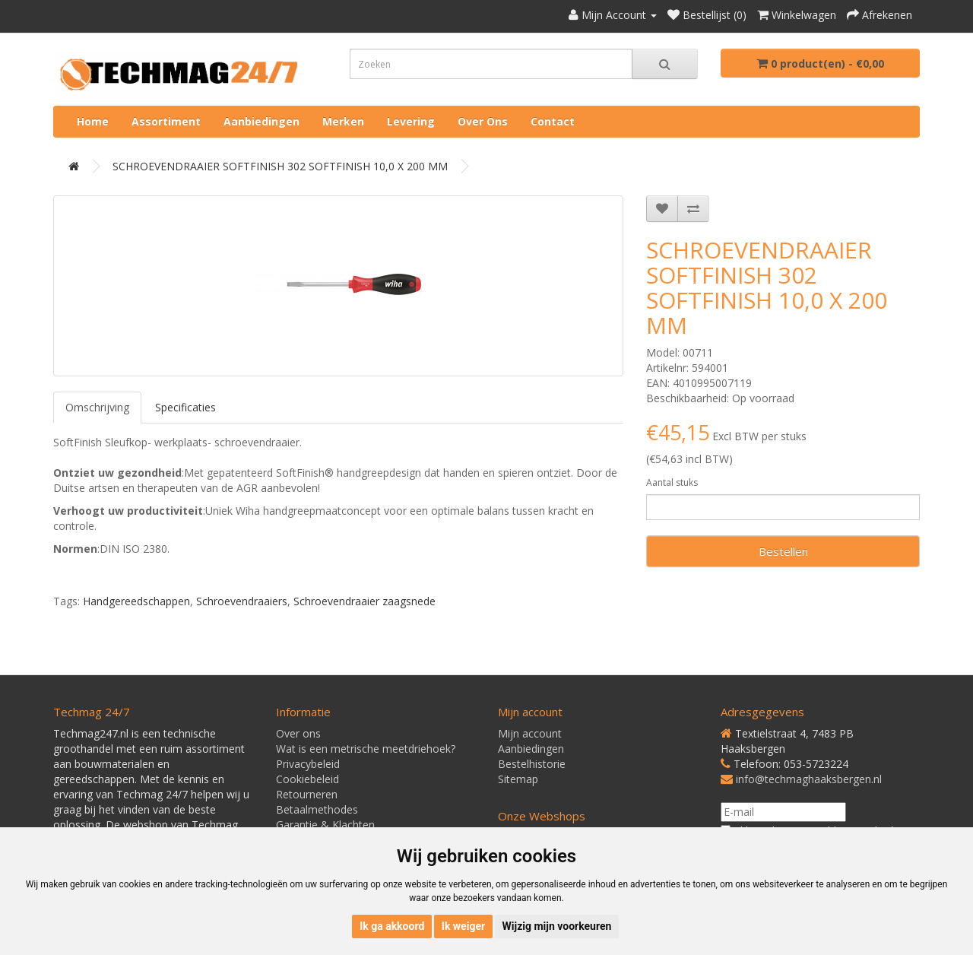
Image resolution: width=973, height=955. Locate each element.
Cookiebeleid (307, 779)
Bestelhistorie (532, 764)
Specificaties (185, 407)
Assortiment (166, 121)
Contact (553, 121)
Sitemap (518, 779)
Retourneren (307, 794)
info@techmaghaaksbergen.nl (809, 779)
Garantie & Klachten (325, 824)
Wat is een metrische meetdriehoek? (365, 748)
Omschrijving (97, 407)
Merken (343, 121)
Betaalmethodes (317, 809)
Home (93, 121)
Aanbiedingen (261, 121)
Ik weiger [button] (463, 926)
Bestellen (783, 551)
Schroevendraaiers (241, 601)
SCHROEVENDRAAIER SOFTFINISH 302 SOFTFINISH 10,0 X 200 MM (280, 166)
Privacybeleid (308, 764)
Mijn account (530, 733)
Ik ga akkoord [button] (392, 926)
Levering (411, 121)
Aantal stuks (672, 482)
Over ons (483, 121)
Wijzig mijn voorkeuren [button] (557, 926)
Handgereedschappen (136, 601)
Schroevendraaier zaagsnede (364, 601)
